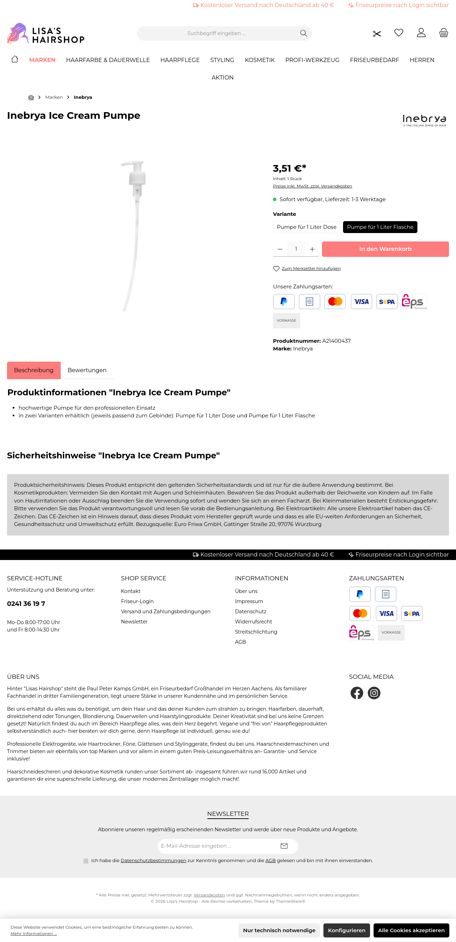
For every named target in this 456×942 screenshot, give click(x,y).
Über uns (246, 591)
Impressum (249, 601)
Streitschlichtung (256, 632)
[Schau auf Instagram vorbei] (374, 693)
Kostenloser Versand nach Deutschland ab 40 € (267, 5)
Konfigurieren (347, 930)
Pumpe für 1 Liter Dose (306, 227)
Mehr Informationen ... (34, 933)
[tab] (34, 370)
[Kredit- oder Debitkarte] (348, 301)
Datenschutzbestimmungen (153, 860)
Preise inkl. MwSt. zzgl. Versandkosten (312, 186)
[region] (133, 236)
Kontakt (131, 591)
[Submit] (284, 846)
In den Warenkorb (386, 249)
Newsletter (134, 622)
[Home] (20, 60)
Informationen (261, 578)
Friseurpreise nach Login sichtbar (402, 5)
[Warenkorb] (441, 33)
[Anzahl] (296, 249)
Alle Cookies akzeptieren (411, 930)
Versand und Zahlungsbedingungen (165, 611)
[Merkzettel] (398, 33)
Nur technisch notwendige (279, 930)
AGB (240, 642)
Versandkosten (209, 894)
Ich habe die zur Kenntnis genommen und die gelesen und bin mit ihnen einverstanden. (232, 860)
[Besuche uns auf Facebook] (357, 693)
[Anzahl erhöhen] (312, 249)
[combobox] (216, 33)
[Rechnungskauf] (310, 301)
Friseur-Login (137, 601)
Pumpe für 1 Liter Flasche (380, 227)
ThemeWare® (290, 901)
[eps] (414, 301)
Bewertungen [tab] (87, 370)
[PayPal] (284, 301)
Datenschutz (250, 611)
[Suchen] (304, 33)
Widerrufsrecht (253, 622)
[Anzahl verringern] (280, 249)
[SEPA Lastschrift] (387, 301)
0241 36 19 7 (26, 604)
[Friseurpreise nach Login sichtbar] (377, 33)
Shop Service (144, 578)
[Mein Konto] (421, 33)
